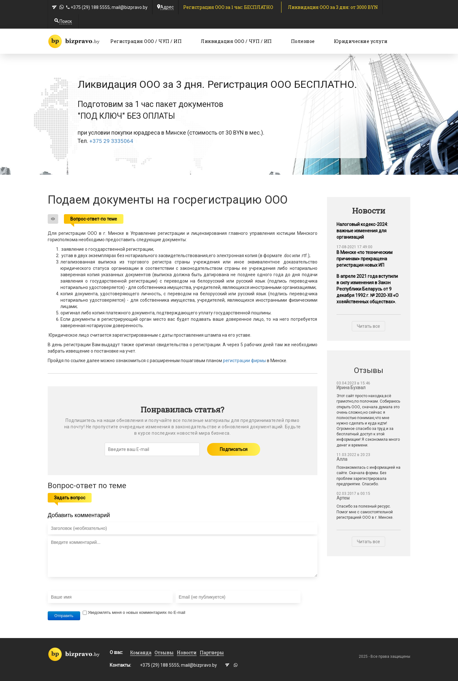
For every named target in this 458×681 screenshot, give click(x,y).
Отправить (63, 616)
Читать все (368, 326)
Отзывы (164, 652)
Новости (187, 652)
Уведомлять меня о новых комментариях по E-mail (134, 612)
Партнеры (212, 652)
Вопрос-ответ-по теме (93, 218)
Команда (140, 652)
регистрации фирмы (244, 360)
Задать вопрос (69, 497)
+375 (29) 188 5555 (90, 7)
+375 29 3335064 (111, 141)
